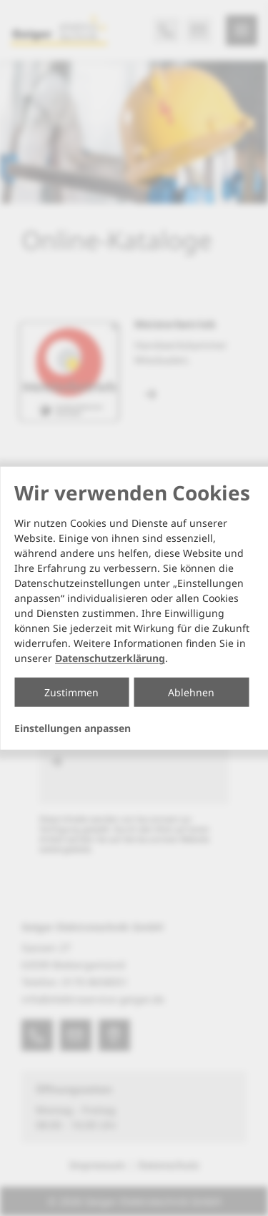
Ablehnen (191, 692)
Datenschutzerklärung (110, 658)
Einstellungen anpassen (72, 728)
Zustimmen (71, 692)
